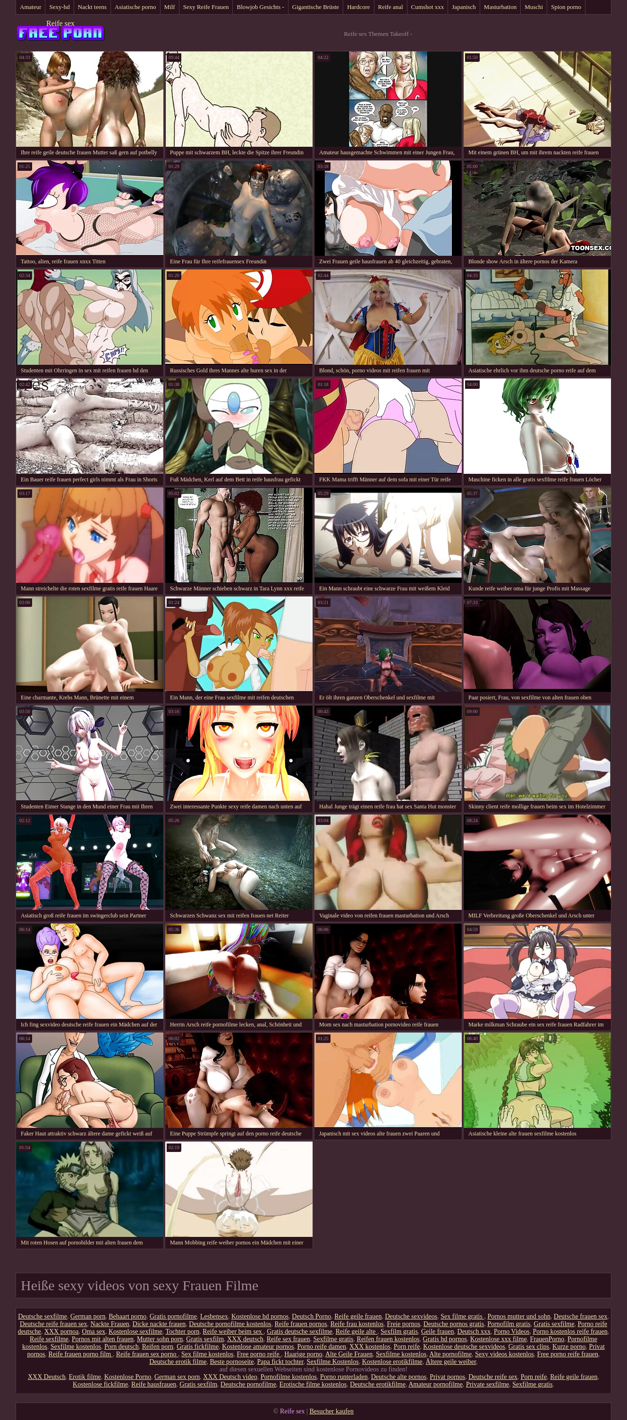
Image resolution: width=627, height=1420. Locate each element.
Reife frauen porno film (81, 1354)
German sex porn (177, 1376)
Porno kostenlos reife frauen (570, 1331)
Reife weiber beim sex (233, 1331)
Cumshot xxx (427, 6)
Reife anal (390, 6)
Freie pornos (403, 1324)
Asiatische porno (135, 6)
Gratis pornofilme (173, 1316)
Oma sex (93, 1331)
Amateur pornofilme (435, 1384)
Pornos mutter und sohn (518, 1316)
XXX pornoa (61, 1331)
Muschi (534, 6)
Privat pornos (447, 1376)
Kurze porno (568, 1346)
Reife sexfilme (49, 1339)
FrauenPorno (547, 1339)
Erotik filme (85, 1376)
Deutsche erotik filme (177, 1361)
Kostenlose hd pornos (259, 1316)
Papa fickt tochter (280, 1361)
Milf (169, 6)
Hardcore (358, 6)
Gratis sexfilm (205, 1339)
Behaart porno (127, 1316)
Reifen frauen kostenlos (388, 1339)
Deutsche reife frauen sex (53, 1324)
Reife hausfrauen (153, 1384)
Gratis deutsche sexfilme (299, 1331)
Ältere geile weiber (451, 1361)
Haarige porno (303, 1354)
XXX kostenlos (369, 1346)
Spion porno (566, 6)
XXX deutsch (245, 1339)
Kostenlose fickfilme (100, 1384)
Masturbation (500, 6)
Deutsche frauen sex (581, 1316)
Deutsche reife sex (492, 1376)
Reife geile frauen (357, 1316)
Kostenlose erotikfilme (392, 1361)
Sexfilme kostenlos (76, 1346)
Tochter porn (183, 1331)
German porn (87, 1316)
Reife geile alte (356, 1331)
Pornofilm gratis (508, 1324)
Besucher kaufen (331, 1411)
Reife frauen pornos (301, 1324)
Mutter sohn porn (160, 1339)
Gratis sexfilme (554, 1324)
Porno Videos (512, 1331)
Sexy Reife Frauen (206, 6)
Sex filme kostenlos (207, 1354)
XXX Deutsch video (230, 1376)
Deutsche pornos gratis (454, 1324)
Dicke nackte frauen (159, 1324)
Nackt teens (92, 6)
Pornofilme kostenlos (289, 1376)
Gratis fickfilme (198, 1346)
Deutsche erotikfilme (378, 1384)
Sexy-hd (59, 6)
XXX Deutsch (47, 1376)
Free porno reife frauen (567, 1354)
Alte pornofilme (450, 1354)
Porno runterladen (344, 1376)
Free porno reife (259, 1354)
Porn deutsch (121, 1346)
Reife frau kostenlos (357, 1324)
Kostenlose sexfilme (135, 1331)
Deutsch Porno (311, 1316)
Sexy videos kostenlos (504, 1354)
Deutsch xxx (474, 1331)
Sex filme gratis (462, 1316)
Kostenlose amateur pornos (258, 1346)
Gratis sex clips (528, 1346)
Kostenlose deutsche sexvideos (464, 1346)
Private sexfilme (487, 1384)
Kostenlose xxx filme (498, 1339)
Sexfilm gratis (399, 1331)
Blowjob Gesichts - (260, 6)
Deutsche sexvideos (411, 1316)
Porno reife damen (321, 1346)
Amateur (30, 6)
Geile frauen (437, 1331)
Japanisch (464, 6)
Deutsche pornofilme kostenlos (230, 1324)
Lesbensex (214, 1316)
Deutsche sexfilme (42, 1316)
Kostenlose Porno (127, 1376)
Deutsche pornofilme (248, 1384)
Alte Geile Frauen (349, 1354)
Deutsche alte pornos (398, 1376)
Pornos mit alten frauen (103, 1339)
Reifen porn (157, 1346)
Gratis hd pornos (445, 1339)
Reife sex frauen (288, 1339)
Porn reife (407, 1346)
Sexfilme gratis (333, 1339)
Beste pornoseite (232, 1361)
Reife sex (60, 23)
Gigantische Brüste (315, 6)
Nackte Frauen (110, 1324)
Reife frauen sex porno (147, 1354)
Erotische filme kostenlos (313, 1384)
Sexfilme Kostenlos (333, 1361)
